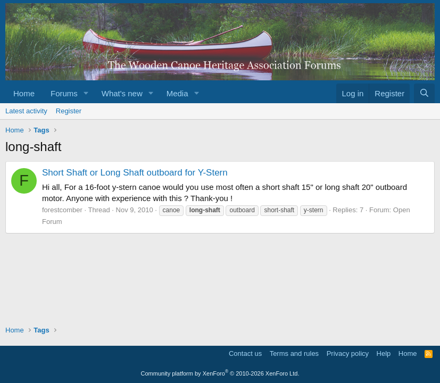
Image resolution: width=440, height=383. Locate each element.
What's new (122, 93)
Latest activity (26, 111)
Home (24, 93)
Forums (64, 93)
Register (68, 111)
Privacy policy (348, 353)
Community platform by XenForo (220, 373)
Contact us (245, 353)
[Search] (424, 93)
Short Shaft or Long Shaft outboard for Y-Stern (135, 173)
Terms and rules (294, 353)
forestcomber (62, 210)
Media (177, 93)
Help (384, 353)
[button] (86, 93)
